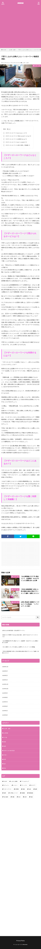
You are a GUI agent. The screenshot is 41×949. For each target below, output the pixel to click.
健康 (5, 746)
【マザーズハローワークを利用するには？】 (15, 139)
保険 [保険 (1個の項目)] (24, 789)
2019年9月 (5, 693)
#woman (20, 3)
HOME (4, 49)
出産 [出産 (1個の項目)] (30, 789)
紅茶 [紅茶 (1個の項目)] (25, 797)
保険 (5, 741)
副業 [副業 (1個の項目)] (36, 789)
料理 (5, 759)
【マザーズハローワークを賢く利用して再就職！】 (16, 145)
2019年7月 (5, 702)
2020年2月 (5, 675)
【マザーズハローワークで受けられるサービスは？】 (17, 136)
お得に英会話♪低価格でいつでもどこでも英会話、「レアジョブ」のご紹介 (30, 604)
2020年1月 (5, 680)
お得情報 (6, 733)
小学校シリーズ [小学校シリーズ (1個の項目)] (13, 793)
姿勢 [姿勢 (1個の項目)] (5, 793)
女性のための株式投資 (9, 750)
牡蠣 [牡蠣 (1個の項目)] (13, 797)
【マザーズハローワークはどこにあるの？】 (15, 142)
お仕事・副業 (12, 49)
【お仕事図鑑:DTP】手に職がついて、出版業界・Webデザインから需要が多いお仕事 (30, 578)
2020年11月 (5, 666)
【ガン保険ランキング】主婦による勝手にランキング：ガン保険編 (18, 647)
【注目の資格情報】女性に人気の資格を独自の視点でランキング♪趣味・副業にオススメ (30, 591)
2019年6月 (5, 706)
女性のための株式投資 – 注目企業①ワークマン (13, 630)
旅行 (5, 763)
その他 (5, 737)
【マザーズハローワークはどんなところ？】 (15, 133)
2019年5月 (5, 710)
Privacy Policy (20, 940)
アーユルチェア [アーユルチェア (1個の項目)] (25, 781)
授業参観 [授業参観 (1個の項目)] (31, 793)
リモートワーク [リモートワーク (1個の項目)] (7, 789)
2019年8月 (5, 697)
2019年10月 (5, 688)
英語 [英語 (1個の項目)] (32, 797)
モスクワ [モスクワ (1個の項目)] (33, 785)
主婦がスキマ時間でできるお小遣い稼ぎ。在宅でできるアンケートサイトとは (20, 635)
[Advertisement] (20, 25)
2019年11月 (5, 684)
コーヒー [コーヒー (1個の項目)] (15, 785)
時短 (5, 768)
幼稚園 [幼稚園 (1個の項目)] (23, 793)
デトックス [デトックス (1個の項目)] (24, 785)
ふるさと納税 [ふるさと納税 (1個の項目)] (14, 781)
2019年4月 (5, 715)
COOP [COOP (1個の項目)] (5, 781)
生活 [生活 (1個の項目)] (19, 797)
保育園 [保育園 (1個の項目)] (17, 789)
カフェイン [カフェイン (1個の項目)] (6, 785)
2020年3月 (5, 671)
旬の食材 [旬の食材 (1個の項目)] (6, 797)
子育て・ (6, 755)
